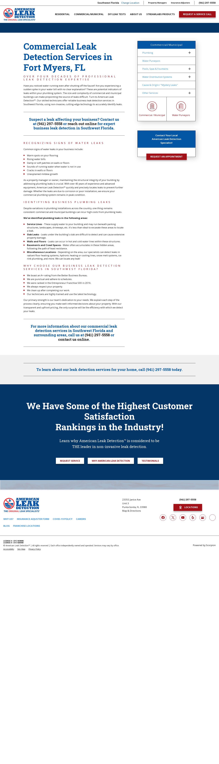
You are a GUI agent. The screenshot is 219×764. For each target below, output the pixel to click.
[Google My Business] (202, 517)
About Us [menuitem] (136, 14)
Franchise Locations (26, 525)
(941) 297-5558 (207, 2)
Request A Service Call (197, 14)
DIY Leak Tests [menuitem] (117, 14)
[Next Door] (212, 517)
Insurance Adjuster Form (33, 519)
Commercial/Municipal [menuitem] (89, 14)
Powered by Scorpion (204, 545)
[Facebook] (163, 517)
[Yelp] (193, 517)
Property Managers (157, 3)
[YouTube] (183, 517)
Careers (81, 519)
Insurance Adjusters (180, 3)
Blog (6, 525)
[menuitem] (164, 53)
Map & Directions (131, 510)
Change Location (130, 2)
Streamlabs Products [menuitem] (160, 14)
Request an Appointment (166, 156)
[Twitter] (173, 517)
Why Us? (8, 519)
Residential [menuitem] (62, 14)
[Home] (19, 14)
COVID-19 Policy (62, 519)
